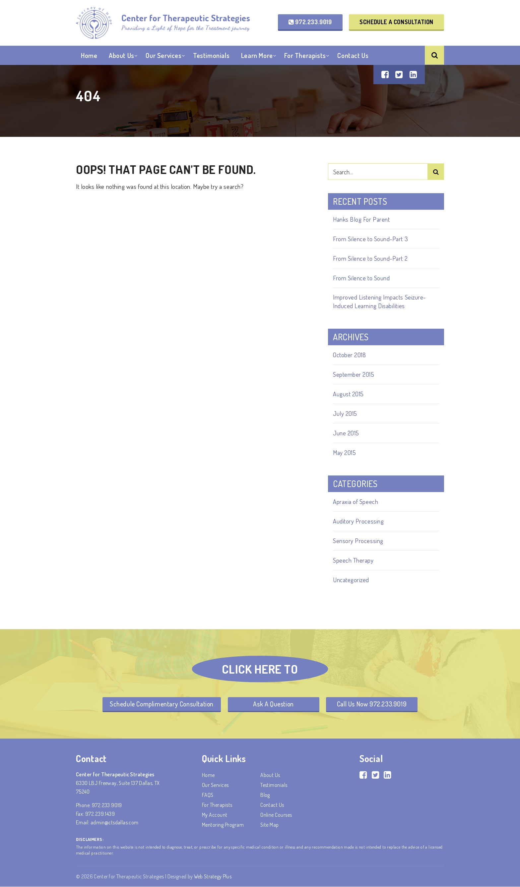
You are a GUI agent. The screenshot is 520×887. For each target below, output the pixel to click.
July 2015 (345, 413)
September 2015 (353, 374)
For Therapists (305, 56)
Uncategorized (351, 580)
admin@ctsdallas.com (115, 822)
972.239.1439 (100, 814)
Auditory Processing (358, 521)
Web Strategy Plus (213, 876)
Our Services (163, 56)
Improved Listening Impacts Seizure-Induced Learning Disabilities (379, 301)
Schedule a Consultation (396, 22)
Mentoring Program (223, 825)
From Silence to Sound (361, 278)
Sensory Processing (358, 540)
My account (215, 815)
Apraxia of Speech (355, 501)
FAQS (208, 795)
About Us (121, 56)
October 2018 (349, 355)
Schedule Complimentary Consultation (160, 704)
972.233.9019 (310, 22)
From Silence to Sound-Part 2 (370, 258)
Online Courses (276, 815)
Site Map (269, 825)
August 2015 (348, 394)
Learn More (257, 56)
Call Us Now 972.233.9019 (373, 704)
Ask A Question (273, 704)
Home (89, 56)
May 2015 (344, 452)
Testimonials (211, 56)
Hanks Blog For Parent (361, 219)
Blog (265, 795)
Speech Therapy (353, 560)
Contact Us (352, 56)
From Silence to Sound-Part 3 (370, 239)
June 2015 (346, 433)
